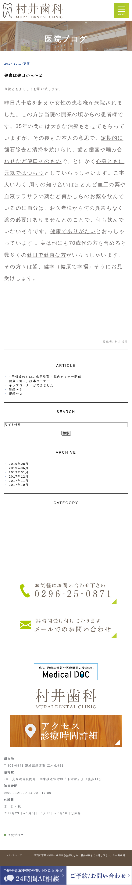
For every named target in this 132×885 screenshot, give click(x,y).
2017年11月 (19, 480)
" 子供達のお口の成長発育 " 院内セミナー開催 (45, 376)
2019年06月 (19, 468)
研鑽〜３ (16, 389)
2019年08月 (19, 463)
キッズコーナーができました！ (33, 385)
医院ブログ (16, 835)
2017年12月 (19, 476)
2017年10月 (19, 484)
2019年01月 (19, 472)
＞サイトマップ (14, 855)
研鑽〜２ (16, 393)
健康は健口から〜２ (23, 75)
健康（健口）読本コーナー (29, 381)
